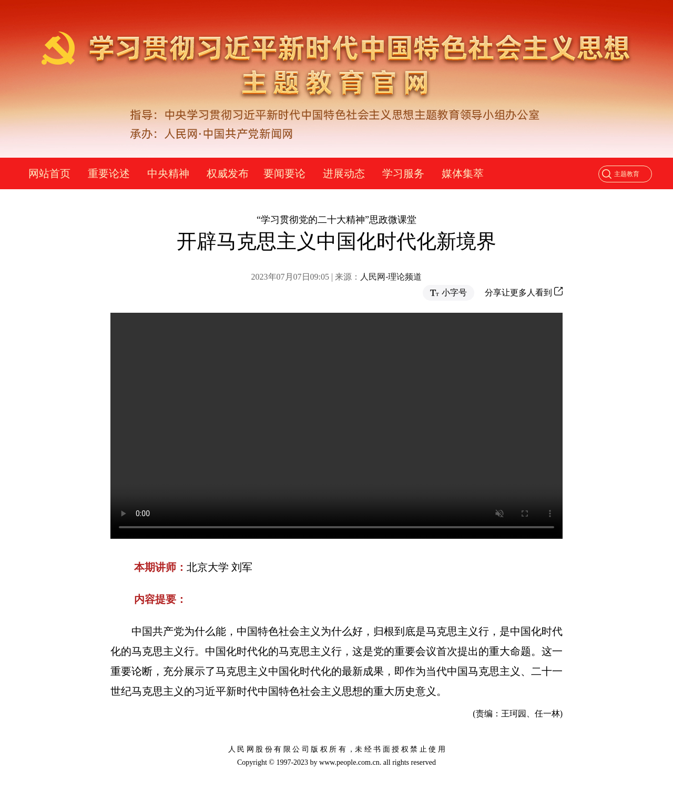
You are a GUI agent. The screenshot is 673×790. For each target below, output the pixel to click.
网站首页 (49, 173)
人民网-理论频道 (391, 276)
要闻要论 (284, 173)
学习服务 (403, 173)
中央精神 (168, 173)
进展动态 (344, 173)
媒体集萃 (463, 173)
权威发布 (228, 173)
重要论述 (109, 173)
